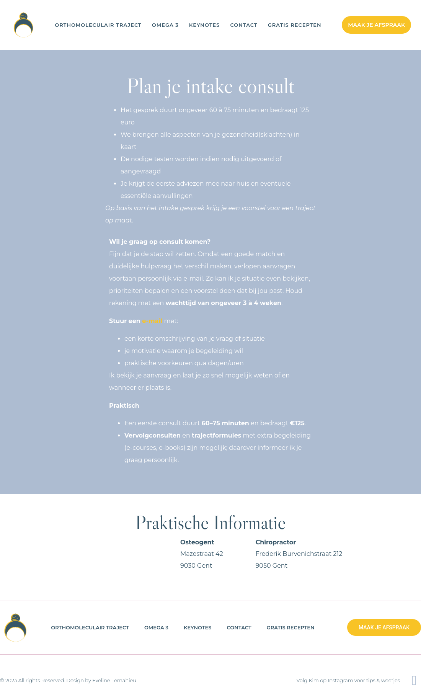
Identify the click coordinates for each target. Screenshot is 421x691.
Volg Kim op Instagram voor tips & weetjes (348, 680)
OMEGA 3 (165, 25)
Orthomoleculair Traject (98, 25)
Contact (243, 25)
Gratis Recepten (294, 25)
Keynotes (204, 25)
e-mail (152, 321)
